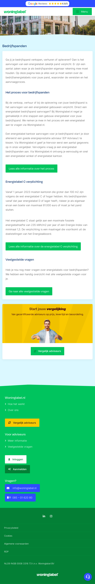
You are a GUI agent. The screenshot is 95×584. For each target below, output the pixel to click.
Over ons (11, 410)
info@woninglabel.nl (22, 488)
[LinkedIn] (44, 516)
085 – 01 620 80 (19, 497)
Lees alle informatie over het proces (31, 168)
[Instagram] (51, 516)
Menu (84, 11)
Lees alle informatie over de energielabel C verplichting (43, 246)
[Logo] (16, 11)
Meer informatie (16, 440)
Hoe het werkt (15, 404)
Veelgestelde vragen (18, 446)
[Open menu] (82, 11)
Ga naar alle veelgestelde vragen (29, 291)
